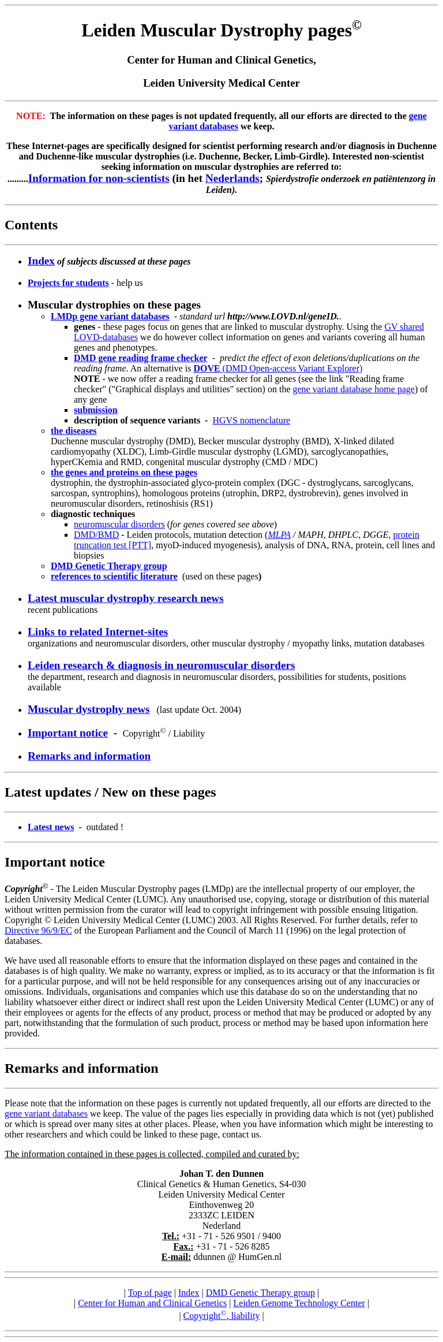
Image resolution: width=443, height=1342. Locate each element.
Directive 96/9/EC (38, 930)
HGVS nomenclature (251, 420)
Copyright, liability (221, 1316)
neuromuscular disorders (119, 524)
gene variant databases (46, 1113)
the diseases (74, 431)
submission (96, 410)
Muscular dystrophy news (88, 709)
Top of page (150, 1293)
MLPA (279, 535)
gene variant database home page (353, 389)
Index (188, 1293)
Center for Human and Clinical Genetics (152, 1303)
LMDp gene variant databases (110, 316)
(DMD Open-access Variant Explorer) (277, 368)
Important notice (68, 733)
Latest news (51, 827)
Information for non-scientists (99, 178)
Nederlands (232, 178)
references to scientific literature (114, 576)
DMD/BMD (96, 535)
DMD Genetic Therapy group (260, 1293)
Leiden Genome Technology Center (299, 1303)
